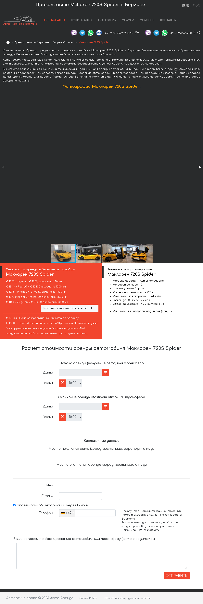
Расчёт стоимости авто (68, 308)
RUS (185, 6)
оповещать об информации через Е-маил (51, 505)
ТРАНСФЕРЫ (107, 20)
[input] (80, 372)
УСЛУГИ (128, 20)
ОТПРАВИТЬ (176, 576)
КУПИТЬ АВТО (81, 20)
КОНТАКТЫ (168, 20)
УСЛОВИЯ (147, 20)
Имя (49, 485)
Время (48, 383)
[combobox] (67, 513)
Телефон (46, 513)
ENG (195, 6)
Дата (48, 372)
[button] (199, 167)
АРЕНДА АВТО (54, 20)
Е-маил (47, 496)
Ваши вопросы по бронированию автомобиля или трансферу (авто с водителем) (84, 539)
